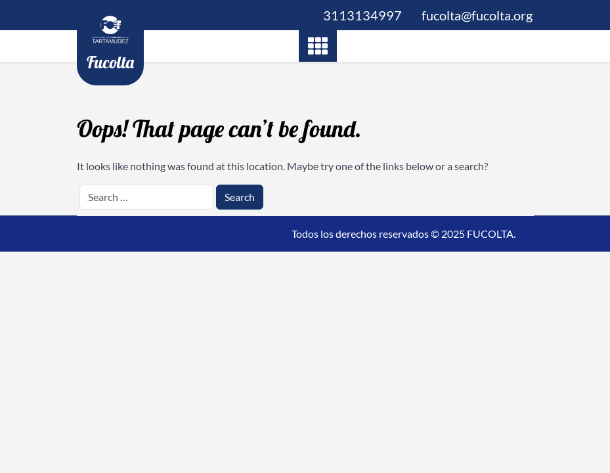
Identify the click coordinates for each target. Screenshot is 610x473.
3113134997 (362, 15)
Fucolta (110, 61)
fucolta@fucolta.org (477, 15)
